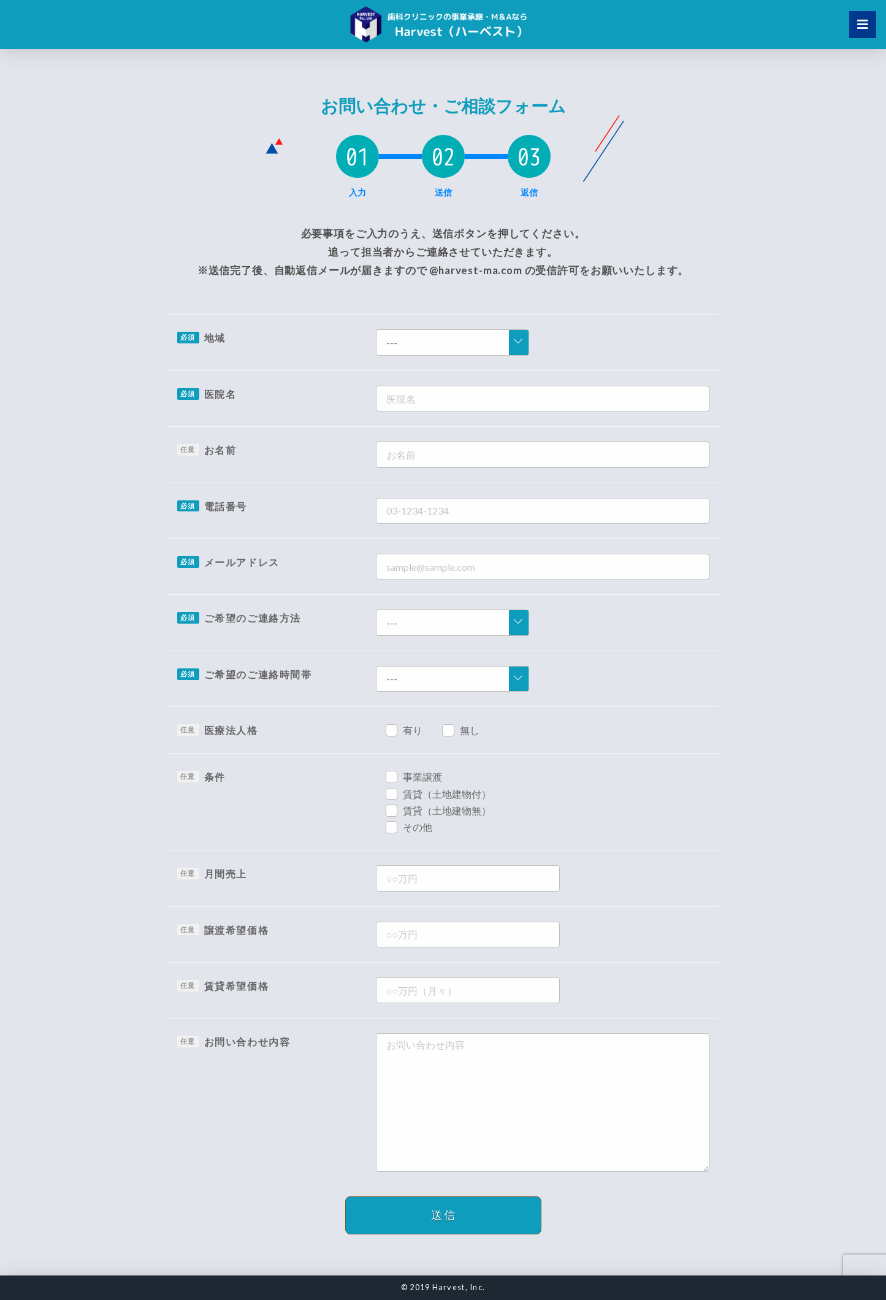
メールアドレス (242, 562)
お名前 (220, 450)
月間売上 (225, 873)
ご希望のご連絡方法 (252, 618)
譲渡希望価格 (236, 930)
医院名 (220, 394)
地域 (215, 337)
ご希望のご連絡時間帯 (258, 674)
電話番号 (225, 506)
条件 (215, 776)
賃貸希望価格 (236, 986)
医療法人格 (231, 730)
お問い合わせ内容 (247, 1041)
